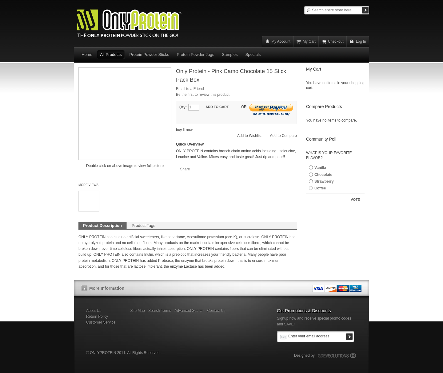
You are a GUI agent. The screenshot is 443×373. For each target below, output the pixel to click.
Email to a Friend (190, 89)
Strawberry (324, 181)
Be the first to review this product (202, 94)
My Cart (309, 41)
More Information (106, 288)
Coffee (320, 188)
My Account (280, 41)
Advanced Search (189, 311)
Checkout (336, 41)
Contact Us (216, 311)
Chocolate (323, 175)
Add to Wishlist (249, 136)
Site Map (137, 311)
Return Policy (97, 316)
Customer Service (100, 322)
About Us (93, 311)
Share (185, 169)
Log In (361, 41)
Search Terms (159, 311)
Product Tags (143, 225)
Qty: (183, 107)
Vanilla (320, 167)
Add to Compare (283, 136)
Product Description (102, 225)
